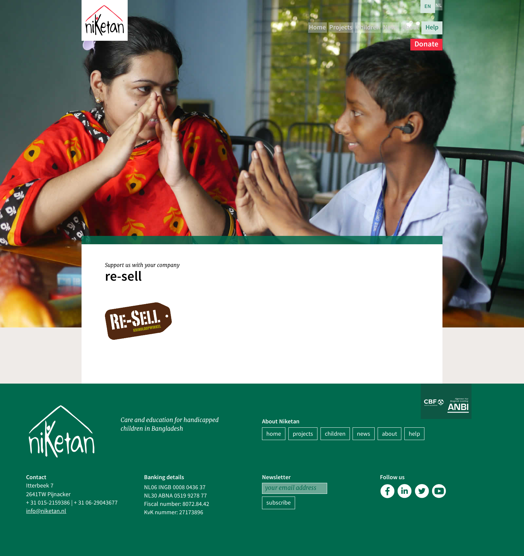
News (399, 26)
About (428, 26)
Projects (327, 26)
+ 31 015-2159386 (48, 503)
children (335, 434)
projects (303, 434)
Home (294, 26)
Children (366, 26)
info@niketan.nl (46, 511)
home (273, 434)
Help (396, 40)
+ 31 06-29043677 (96, 503)
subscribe (278, 503)
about (389, 434)
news (363, 434)
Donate (426, 40)
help (414, 434)
